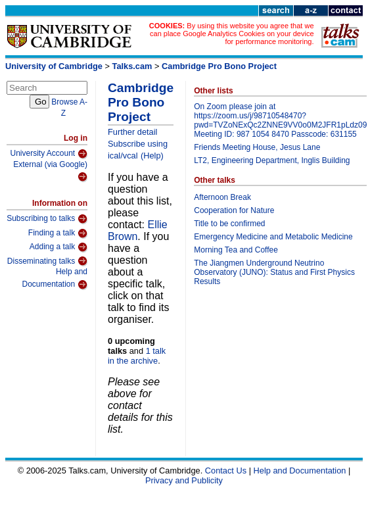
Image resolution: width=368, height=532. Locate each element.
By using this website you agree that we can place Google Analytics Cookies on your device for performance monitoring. (231, 33)
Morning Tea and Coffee (236, 249)
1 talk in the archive (137, 356)
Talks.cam (132, 66)
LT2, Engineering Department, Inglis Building (272, 160)
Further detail (132, 132)
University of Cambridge (54, 66)
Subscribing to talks (47, 219)
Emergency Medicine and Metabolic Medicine (273, 236)
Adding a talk (58, 247)
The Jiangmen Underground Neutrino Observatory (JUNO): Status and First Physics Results (274, 272)
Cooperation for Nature (234, 210)
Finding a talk (57, 233)
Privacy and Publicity (184, 480)
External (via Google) (50, 171)
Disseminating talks (47, 261)
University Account (48, 154)
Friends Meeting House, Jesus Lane (257, 147)
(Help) (152, 155)
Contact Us (225, 470)
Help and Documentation (54, 278)
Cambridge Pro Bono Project (219, 66)
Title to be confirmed (229, 223)
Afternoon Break (222, 197)
